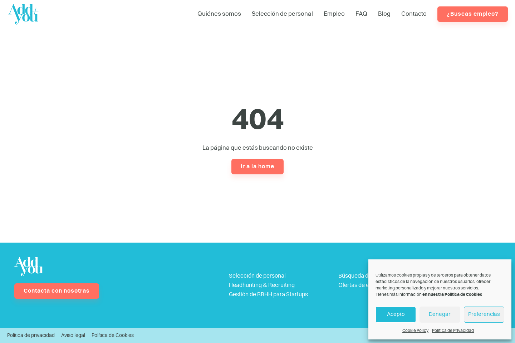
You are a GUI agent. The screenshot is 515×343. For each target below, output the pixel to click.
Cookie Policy (415, 330)
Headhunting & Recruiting (262, 285)
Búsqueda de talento (364, 276)
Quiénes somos (219, 14)
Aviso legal (73, 335)
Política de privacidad (31, 335)
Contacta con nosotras (57, 291)
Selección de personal (282, 14)
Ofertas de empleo (361, 285)
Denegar (440, 314)
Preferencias (484, 314)
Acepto (396, 314)
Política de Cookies (113, 335)
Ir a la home (257, 166)
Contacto (414, 14)
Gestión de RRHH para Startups (268, 294)
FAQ (361, 14)
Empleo (334, 14)
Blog (384, 14)
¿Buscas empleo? (473, 14)
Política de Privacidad (453, 330)
